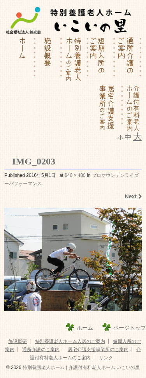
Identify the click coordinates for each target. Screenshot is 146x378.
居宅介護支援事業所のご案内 (98, 349)
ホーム (85, 327)
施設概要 (17, 341)
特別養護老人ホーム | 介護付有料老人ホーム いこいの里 (80, 367)
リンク (106, 357)
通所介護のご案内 (41, 349)
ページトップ (129, 327)
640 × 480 (75, 175)
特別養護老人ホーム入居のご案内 (70, 341)
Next (133, 196)
